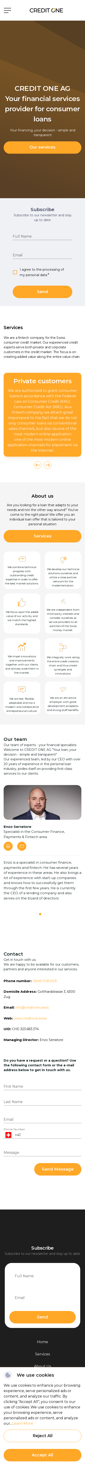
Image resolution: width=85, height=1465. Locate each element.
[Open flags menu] (8, 1135)
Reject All (43, 1435)
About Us (42, 1366)
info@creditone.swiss (32, 1007)
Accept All (42, 1455)
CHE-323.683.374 (25, 1029)
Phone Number (14, 1129)
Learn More (22, 1423)
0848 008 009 (45, 981)
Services (42, 536)
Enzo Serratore (51, 1040)
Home (42, 1342)
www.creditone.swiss (30, 1018)
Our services (42, 147)
